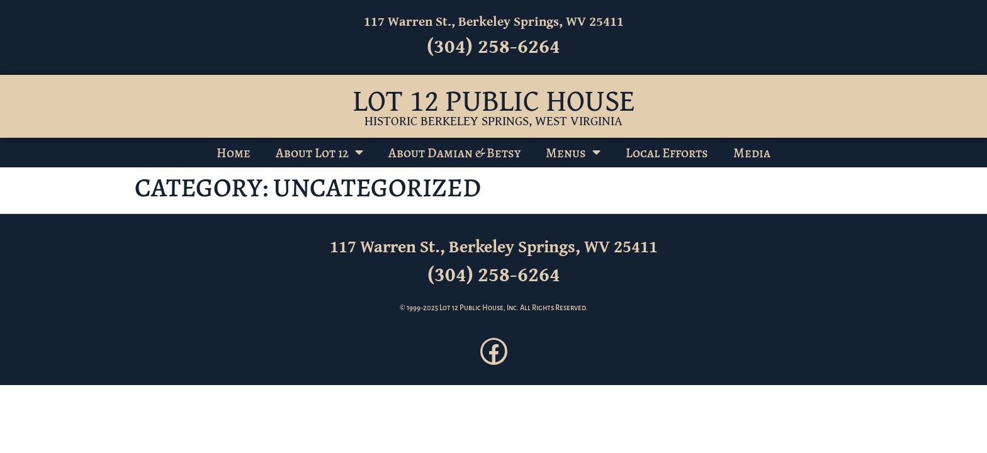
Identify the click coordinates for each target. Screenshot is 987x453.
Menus (573, 152)
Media (751, 153)
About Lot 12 (319, 152)
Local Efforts (667, 153)
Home (234, 153)
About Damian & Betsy (454, 153)
